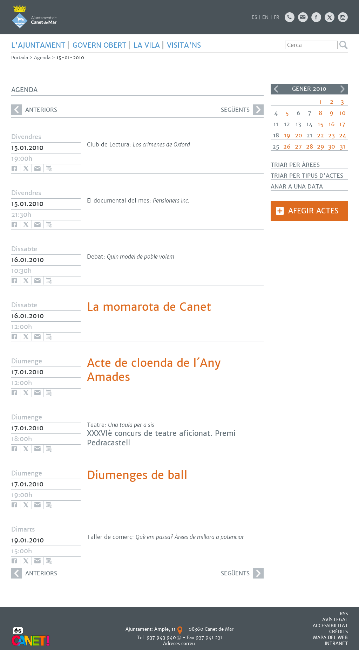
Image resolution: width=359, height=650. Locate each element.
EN (265, 17)
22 (320, 135)
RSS (344, 614)
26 (287, 146)
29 (320, 146)
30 (331, 146)
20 (298, 135)
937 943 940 (161, 638)
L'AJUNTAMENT (38, 45)
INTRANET (336, 643)
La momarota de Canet (149, 307)
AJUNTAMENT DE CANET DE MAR (34, 17)
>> (342, 89)
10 (342, 113)
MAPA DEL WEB (330, 638)
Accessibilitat (330, 626)
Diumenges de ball (137, 475)
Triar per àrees (295, 165)
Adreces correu (179, 643)
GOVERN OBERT (100, 45)
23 (331, 135)
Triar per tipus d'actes (307, 175)
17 (342, 124)
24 (342, 135)
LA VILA (147, 45)
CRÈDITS (338, 632)
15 (321, 124)
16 (331, 124)
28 (309, 146)
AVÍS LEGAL (335, 620)
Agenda (42, 58)
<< (276, 89)
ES (254, 17)
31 (342, 146)
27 (298, 146)
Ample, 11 (165, 629)
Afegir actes (313, 210)
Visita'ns (184, 45)
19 (287, 135)
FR (276, 17)
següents (242, 109)
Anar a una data (297, 186)
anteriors (34, 109)
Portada (19, 58)
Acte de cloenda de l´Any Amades (154, 370)
